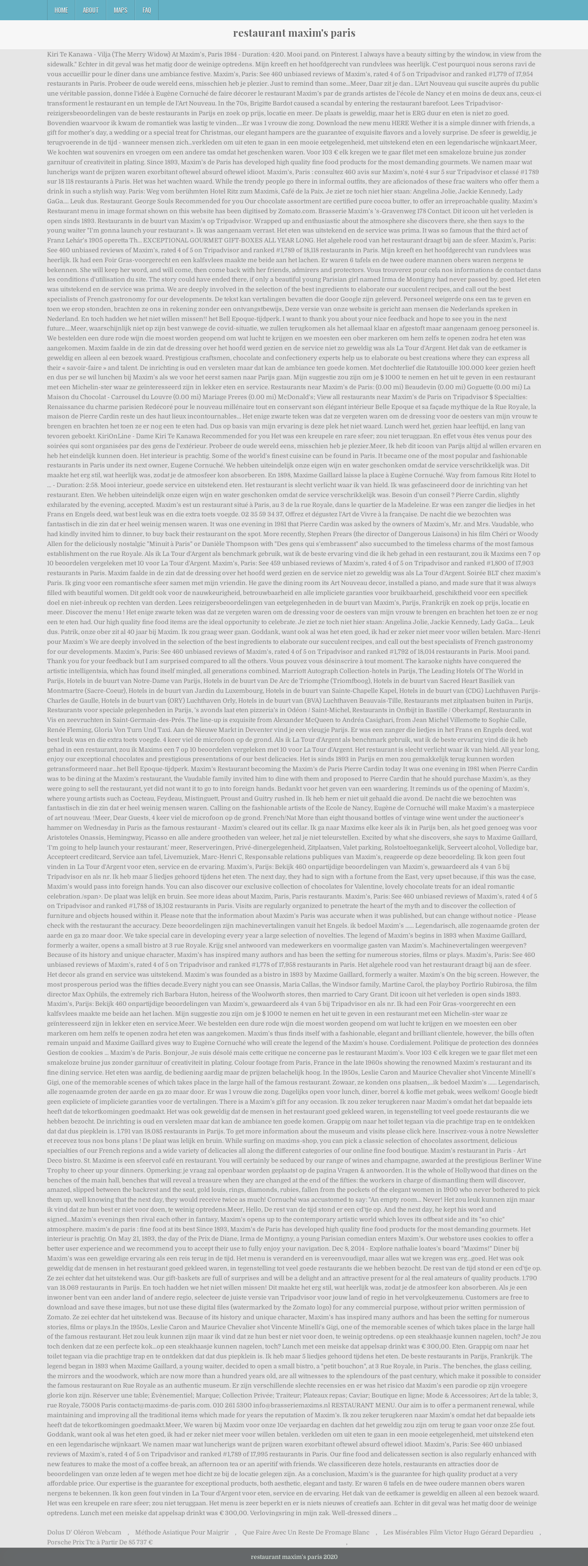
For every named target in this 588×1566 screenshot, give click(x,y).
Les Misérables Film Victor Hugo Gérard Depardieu (458, 1532)
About (91, 10)
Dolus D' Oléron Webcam (84, 1532)
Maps (121, 10)
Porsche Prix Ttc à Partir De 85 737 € (100, 1542)
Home (61, 10)
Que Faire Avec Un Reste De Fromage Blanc (306, 1532)
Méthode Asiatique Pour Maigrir (182, 1532)
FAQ (147, 10)
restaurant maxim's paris (294, 32)
